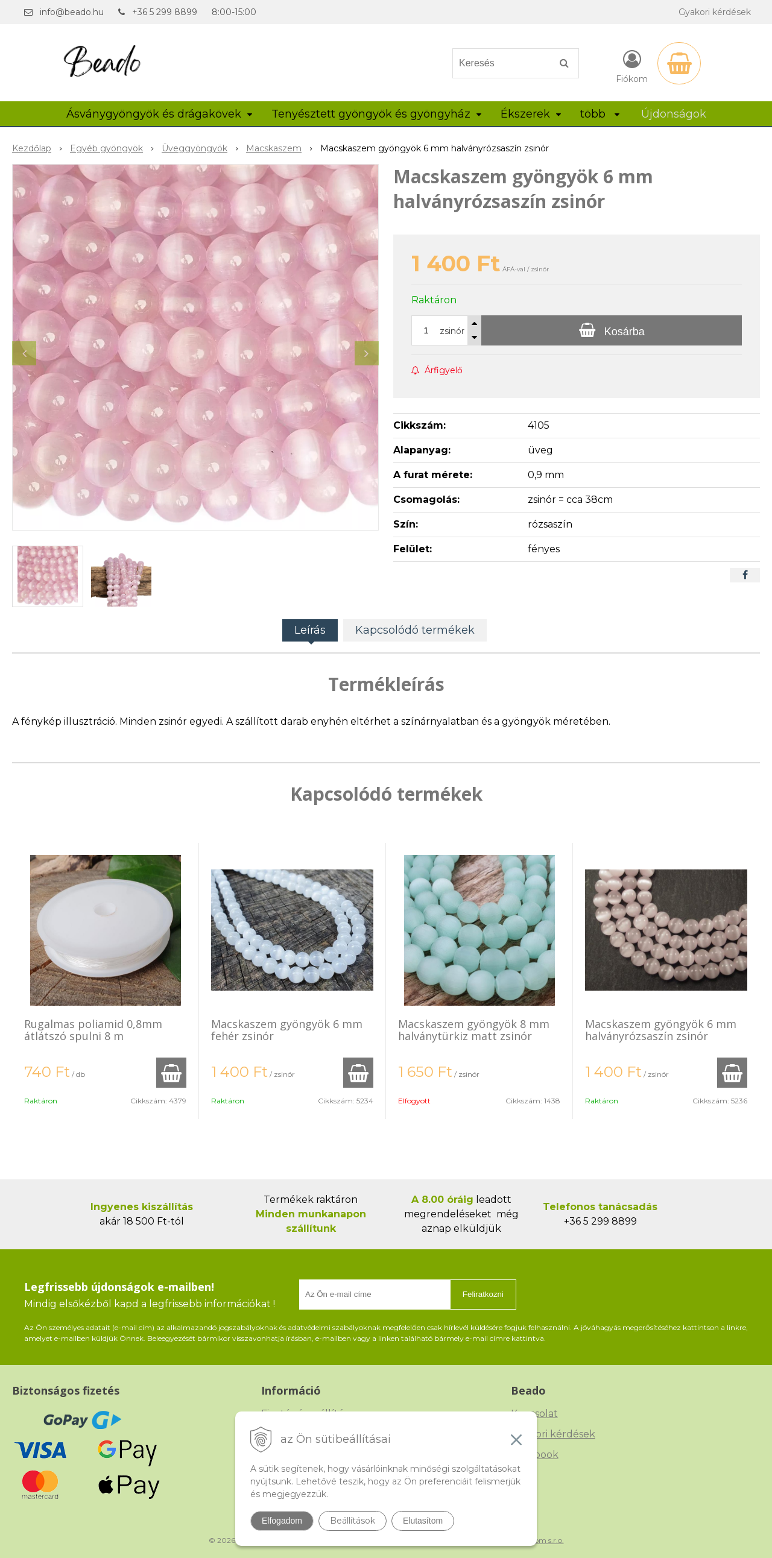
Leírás (310, 630)
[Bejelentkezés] (632, 66)
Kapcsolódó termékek (415, 630)
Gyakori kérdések (715, 12)
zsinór (452, 331)
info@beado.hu (72, 12)
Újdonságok (673, 114)
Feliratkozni (483, 1294)
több (599, 114)
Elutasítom (423, 1520)
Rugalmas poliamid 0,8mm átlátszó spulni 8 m (93, 1030)
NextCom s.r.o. (538, 1540)
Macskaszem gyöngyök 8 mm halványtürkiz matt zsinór (473, 1030)
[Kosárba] (611, 330)
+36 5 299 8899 (164, 12)
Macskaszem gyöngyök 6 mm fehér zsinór (286, 1030)
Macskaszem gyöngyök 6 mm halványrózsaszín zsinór (660, 1030)
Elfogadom (282, 1520)
